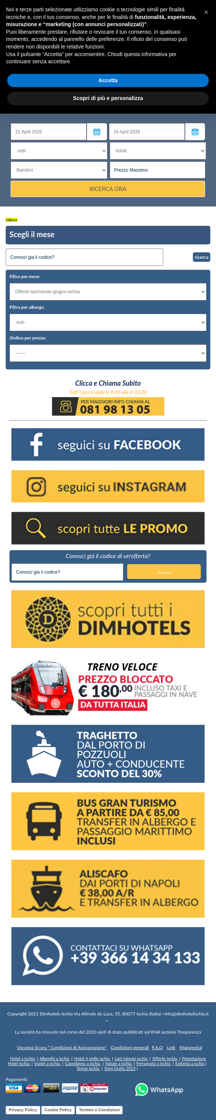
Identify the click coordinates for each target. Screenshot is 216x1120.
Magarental (191, 1047)
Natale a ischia (118, 1063)
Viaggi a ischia (47, 1063)
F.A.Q (157, 1047)
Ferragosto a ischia (154, 1063)
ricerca (201, 257)
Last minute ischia (131, 1058)
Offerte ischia (165, 1058)
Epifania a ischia (190, 1063)
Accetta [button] (108, 80)
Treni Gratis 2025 (120, 1068)
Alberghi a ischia (54, 1058)
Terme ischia (88, 1068)
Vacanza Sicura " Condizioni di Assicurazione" (62, 1047)
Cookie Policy (58, 1109)
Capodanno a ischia (83, 1063)
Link (171, 1047)
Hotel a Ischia (23, 1058)
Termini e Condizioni (99, 1109)
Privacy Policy (23, 1109)
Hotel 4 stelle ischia (92, 1058)
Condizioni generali (130, 1047)
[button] (206, 12)
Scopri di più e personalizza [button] (108, 98)
